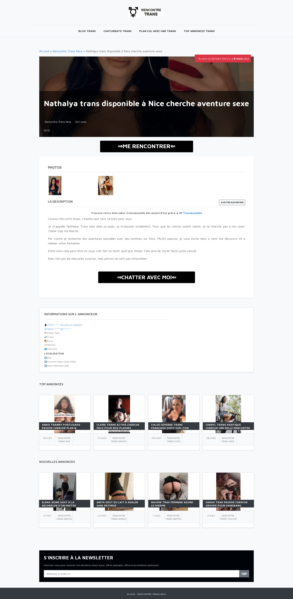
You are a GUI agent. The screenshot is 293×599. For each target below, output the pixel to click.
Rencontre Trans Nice (67, 51)
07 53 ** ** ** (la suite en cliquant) (64, 325)
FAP (244, 573)
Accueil (44, 51)
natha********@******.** (59, 329)
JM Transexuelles (190, 212)
